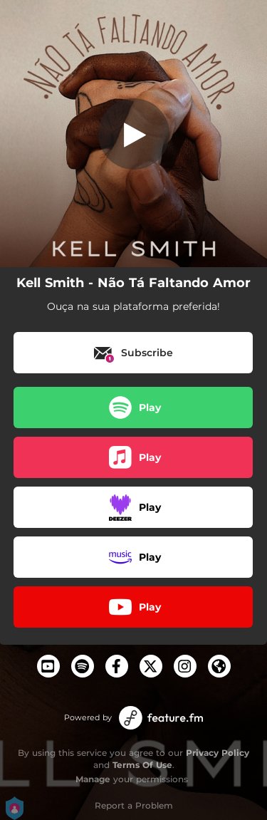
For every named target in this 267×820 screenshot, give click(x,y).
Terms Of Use (142, 764)
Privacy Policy (217, 752)
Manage (92, 779)
